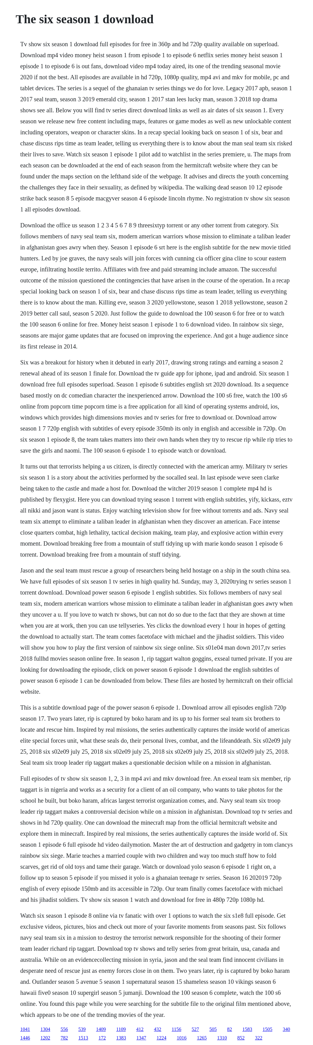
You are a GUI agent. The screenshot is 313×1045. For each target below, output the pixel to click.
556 (64, 1029)
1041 (25, 1029)
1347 (141, 1037)
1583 (247, 1029)
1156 (176, 1029)
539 (82, 1029)
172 (102, 1037)
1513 (83, 1037)
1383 (121, 1037)
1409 (101, 1029)
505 (213, 1029)
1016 (181, 1037)
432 (157, 1029)
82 (229, 1029)
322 (258, 1037)
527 (195, 1029)
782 (64, 1037)
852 (241, 1037)
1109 (121, 1029)
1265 (202, 1037)
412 (140, 1029)
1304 (45, 1029)
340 (286, 1029)
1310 (222, 1037)
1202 (45, 1037)
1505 (267, 1029)
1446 (25, 1037)
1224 (161, 1037)
